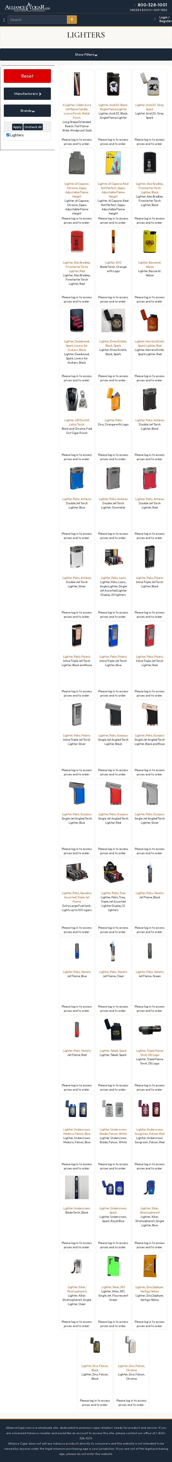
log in (75, 139)
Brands (27, 110)
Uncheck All (33, 127)
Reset (27, 76)
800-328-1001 (152, 5)
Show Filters (86, 54)
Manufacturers (27, 93)
